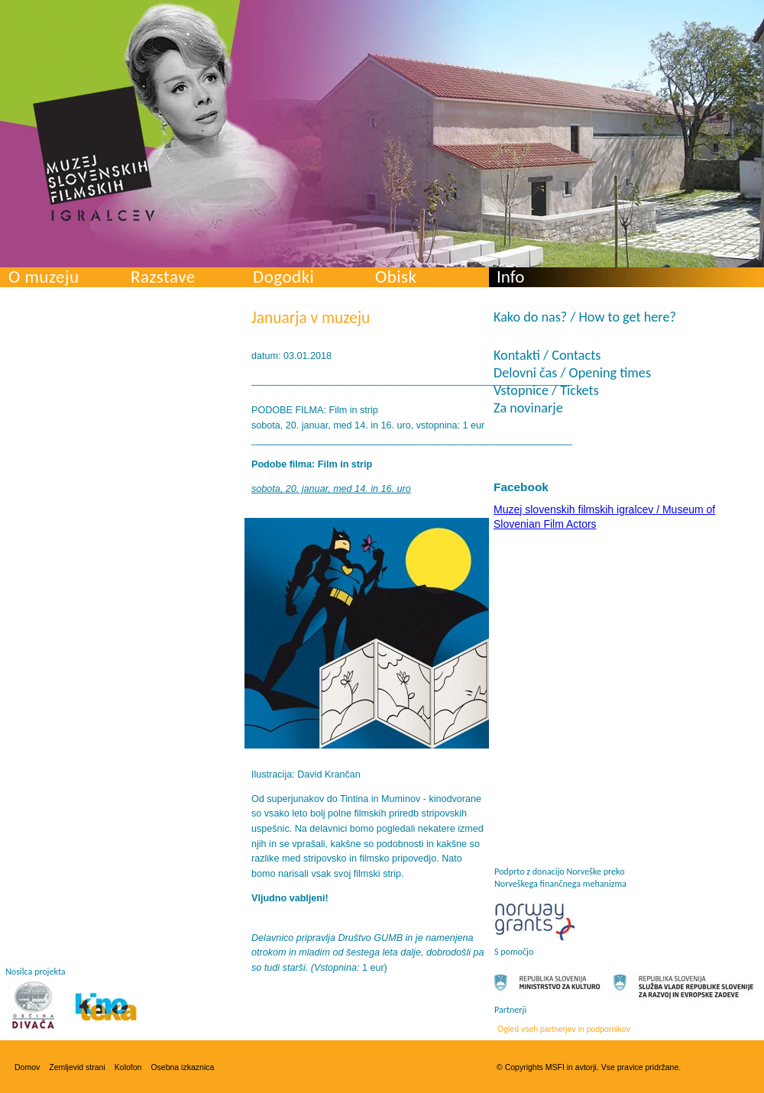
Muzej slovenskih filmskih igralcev (94, 154)
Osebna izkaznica (182, 1067)
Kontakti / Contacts (547, 355)
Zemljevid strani (77, 1067)
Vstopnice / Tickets (546, 390)
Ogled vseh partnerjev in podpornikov (563, 1028)
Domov (27, 1067)
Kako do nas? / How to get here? (585, 317)
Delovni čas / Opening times (572, 372)
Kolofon (128, 1067)
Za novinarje (528, 407)
